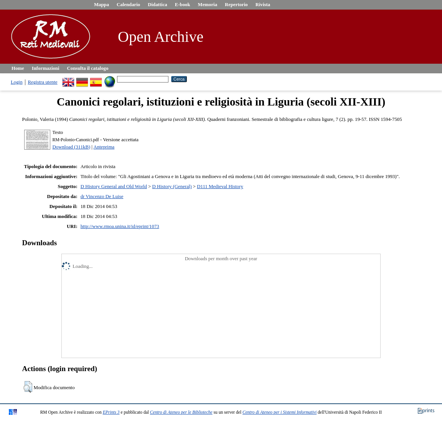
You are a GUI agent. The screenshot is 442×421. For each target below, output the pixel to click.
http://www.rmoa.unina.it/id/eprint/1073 (120, 226)
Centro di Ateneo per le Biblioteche (181, 412)
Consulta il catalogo (88, 68)
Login (17, 82)
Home (18, 68)
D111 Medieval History (220, 186)
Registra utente (43, 82)
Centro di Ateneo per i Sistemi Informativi (279, 412)
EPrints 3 (111, 412)
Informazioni (45, 68)
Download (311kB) (72, 147)
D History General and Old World (114, 186)
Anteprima (104, 147)
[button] (27, 387)
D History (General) (172, 186)
